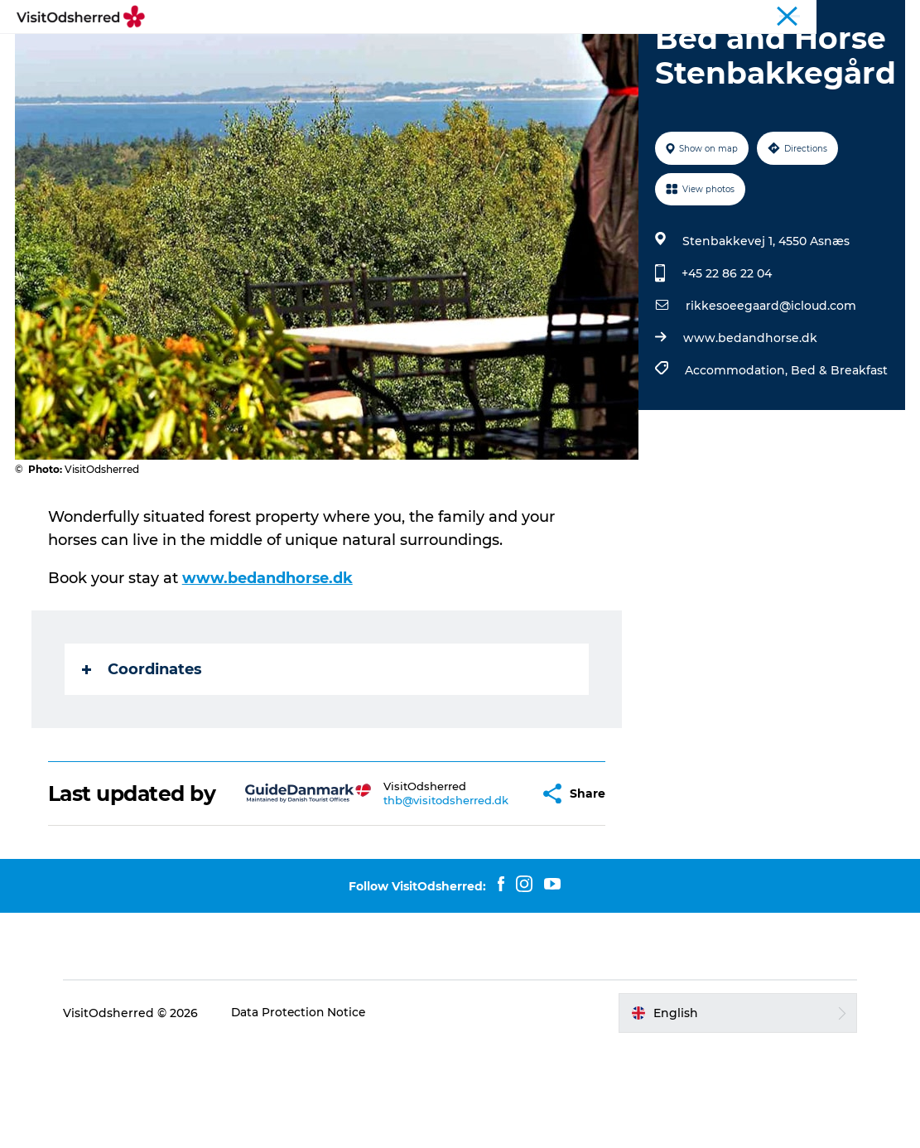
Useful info (668, 53)
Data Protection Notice (306, 1115)
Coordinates (144, 748)
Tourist (809, 16)
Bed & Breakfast (838, 448)
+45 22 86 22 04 (726, 352)
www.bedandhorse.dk (749, 416)
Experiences (257, 53)
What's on (351, 53)
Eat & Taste (443, 53)
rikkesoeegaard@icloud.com (770, 384)
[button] (491, 884)
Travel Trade (873, 16)
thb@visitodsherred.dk (405, 891)
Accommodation (556, 53)
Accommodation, (737, 448)
